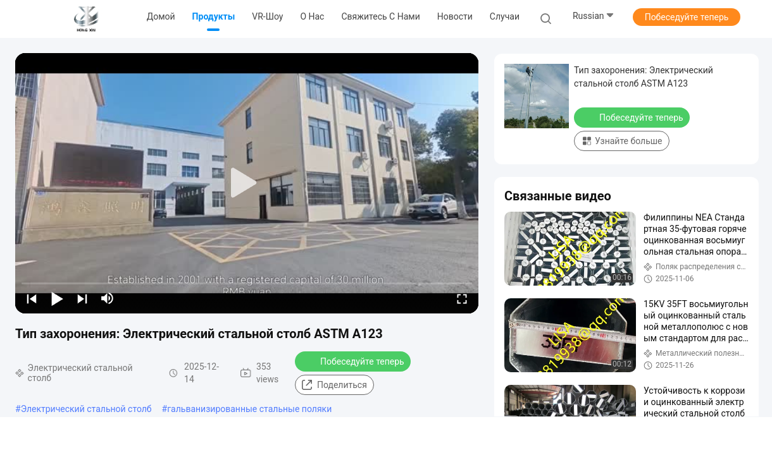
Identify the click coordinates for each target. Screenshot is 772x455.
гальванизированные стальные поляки (249, 409)
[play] (247, 183)
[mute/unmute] (107, 298)
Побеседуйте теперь (687, 17)
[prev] (31, 298)
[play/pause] (57, 298)
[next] (82, 298)
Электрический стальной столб (86, 409)
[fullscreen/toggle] (462, 298)
